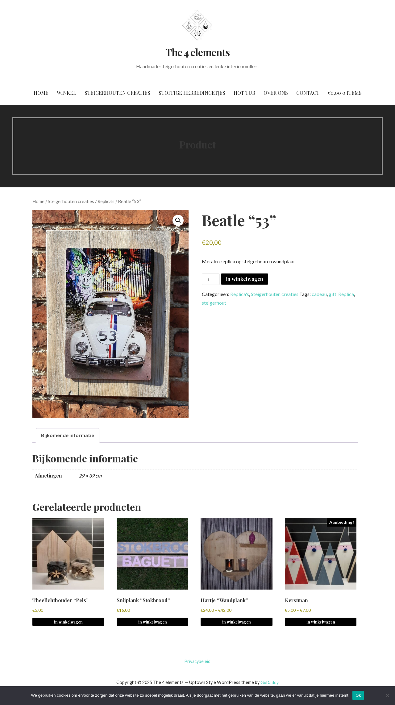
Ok (358, 695)
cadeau (319, 294)
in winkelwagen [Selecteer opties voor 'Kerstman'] (320, 621)
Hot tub (244, 93)
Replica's (106, 201)
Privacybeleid (197, 661)
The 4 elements (197, 52)
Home (41, 93)
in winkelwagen (244, 279)
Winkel (66, 93)
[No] (387, 695)
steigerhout (214, 303)
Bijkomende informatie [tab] (67, 435)
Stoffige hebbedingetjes (192, 93)
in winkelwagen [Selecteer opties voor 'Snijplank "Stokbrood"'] (152, 621)
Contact (307, 93)
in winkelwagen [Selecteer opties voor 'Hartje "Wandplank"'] (236, 621)
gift (332, 294)
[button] (178, 220)
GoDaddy (269, 682)
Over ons (276, 93)
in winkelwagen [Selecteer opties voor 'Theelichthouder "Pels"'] (68, 621)
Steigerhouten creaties (117, 93)
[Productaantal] (211, 279)
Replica (346, 294)
